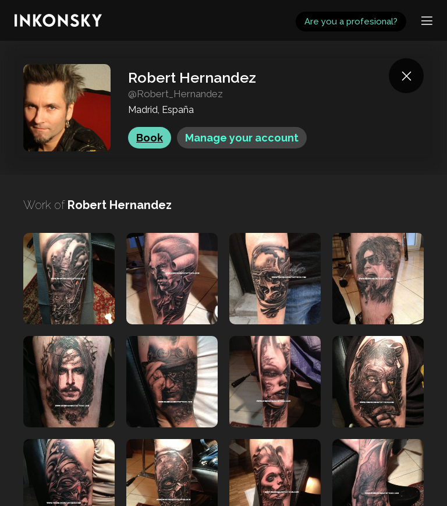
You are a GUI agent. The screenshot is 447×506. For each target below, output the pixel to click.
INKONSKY (24, 5)
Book (149, 138)
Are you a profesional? (351, 21)
